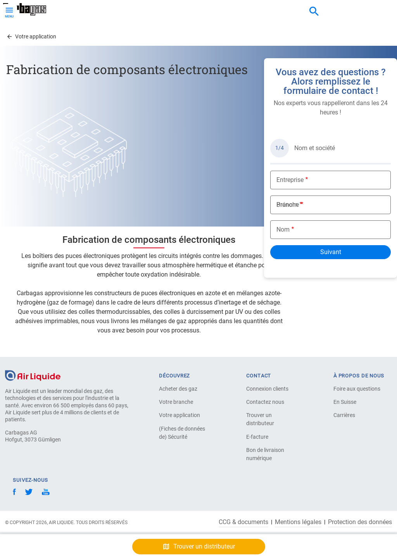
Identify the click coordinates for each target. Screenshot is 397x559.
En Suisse (344, 402)
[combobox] (314, 11)
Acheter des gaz (178, 389)
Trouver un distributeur (260, 419)
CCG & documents (243, 522)
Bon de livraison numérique (265, 454)
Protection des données (360, 522)
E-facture (257, 437)
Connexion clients (267, 389)
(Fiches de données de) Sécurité (182, 433)
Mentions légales (298, 522)
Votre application (179, 415)
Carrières (344, 415)
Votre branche (176, 402)
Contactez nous (265, 402)
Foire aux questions (356, 389)
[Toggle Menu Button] (9, 11)
